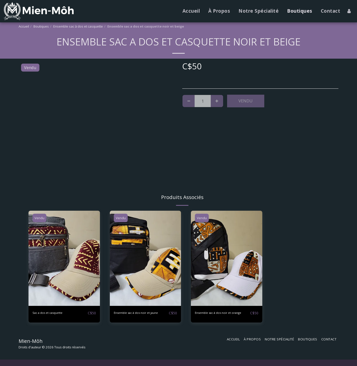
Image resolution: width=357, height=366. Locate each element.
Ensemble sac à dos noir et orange (220, 316)
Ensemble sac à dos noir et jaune (139, 316)
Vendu (245, 101)
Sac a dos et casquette (53, 313)
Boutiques (41, 26)
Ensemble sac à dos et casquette (78, 26)
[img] (64, 258)
